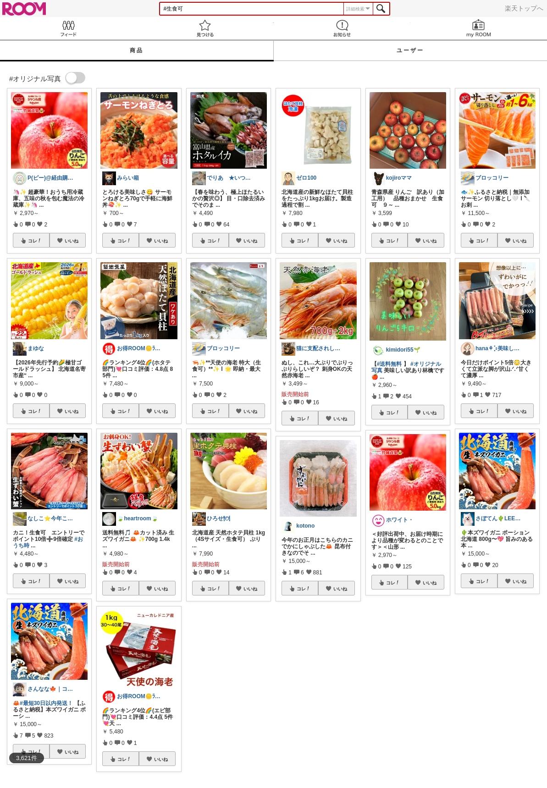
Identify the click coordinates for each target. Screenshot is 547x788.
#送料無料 (389, 364)
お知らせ (342, 28)
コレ (35, 240)
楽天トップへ (524, 8)
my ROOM (478, 28)
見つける (205, 28)
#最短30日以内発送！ (46, 703)
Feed (68, 28)
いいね (71, 240)
